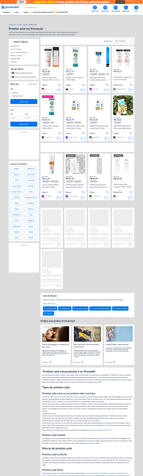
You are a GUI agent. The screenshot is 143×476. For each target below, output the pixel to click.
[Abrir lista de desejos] (115, 9)
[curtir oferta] (59, 83)
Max (26, 106)
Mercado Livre (18, 88)
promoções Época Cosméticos (97, 467)
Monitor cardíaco (16, 47)
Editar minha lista (49, 297)
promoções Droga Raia (50, 469)
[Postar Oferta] (105, 9)
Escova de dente (16, 41)
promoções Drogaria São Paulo (100, 423)
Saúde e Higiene (22, 18)
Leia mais (46, 356)
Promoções (12, 18)
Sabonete (13, 54)
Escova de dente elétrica (18, 44)
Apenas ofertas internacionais (25, 69)
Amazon (15, 84)
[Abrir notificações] (126, 9)
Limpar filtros (32, 76)
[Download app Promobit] (95, 9)
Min (11, 106)
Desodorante (14, 38)
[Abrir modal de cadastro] (136, 9)
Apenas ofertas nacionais (24, 65)
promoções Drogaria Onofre (118, 467)
